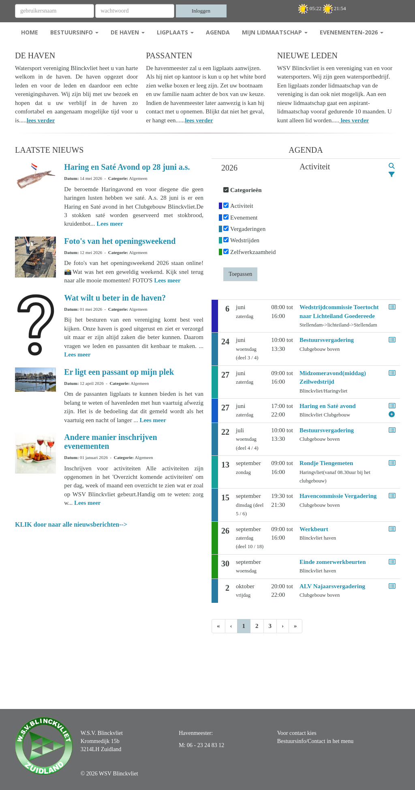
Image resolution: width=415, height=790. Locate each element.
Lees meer (109, 223)
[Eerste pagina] (218, 626)
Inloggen (201, 11)
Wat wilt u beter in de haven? (115, 297)
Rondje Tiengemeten (326, 463)
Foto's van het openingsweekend (119, 241)
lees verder (41, 120)
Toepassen (240, 274)
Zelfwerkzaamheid (253, 252)
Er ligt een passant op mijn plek (119, 371)
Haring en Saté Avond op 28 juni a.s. (127, 166)
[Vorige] (231, 626)
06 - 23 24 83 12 (205, 745)
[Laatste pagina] (295, 626)
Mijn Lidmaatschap (275, 32)
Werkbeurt (313, 529)
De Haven (128, 32)
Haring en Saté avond (327, 406)
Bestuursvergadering (326, 340)
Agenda (218, 32)
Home (29, 32)
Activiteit (241, 206)
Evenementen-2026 (351, 32)
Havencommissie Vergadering (337, 496)
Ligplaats (175, 32)
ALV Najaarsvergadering (332, 586)
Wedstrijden (244, 240)
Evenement (243, 217)
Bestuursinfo (74, 32)
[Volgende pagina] (282, 626)
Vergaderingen (247, 229)
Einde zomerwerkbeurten (332, 562)
